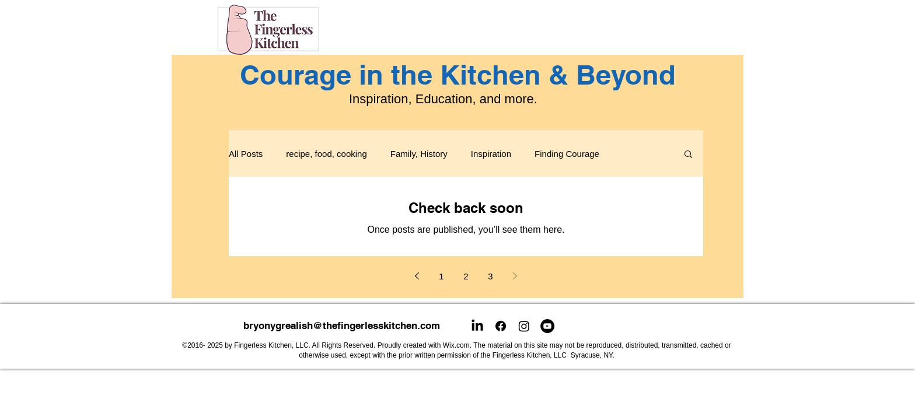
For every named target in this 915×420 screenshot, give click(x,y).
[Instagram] (524, 326)
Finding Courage (567, 154)
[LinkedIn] (477, 326)
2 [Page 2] (465, 276)
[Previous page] (417, 275)
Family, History (419, 154)
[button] (688, 155)
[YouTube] (547, 326)
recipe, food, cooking (326, 154)
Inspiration (491, 154)
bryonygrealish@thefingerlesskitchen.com (341, 325)
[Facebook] (501, 326)
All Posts (246, 154)
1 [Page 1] (441, 276)
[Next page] (515, 275)
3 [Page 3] (490, 276)
